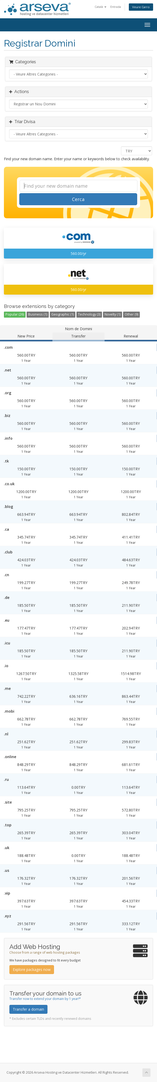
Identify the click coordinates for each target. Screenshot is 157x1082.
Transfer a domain (28, 1009)
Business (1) (37, 314)
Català (100, 7)
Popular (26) (14, 314)
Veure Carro (141, 7)
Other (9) (131, 314)
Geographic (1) (62, 314)
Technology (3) (89, 314)
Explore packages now (32, 969)
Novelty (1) (112, 314)
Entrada (115, 7)
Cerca (78, 199)
